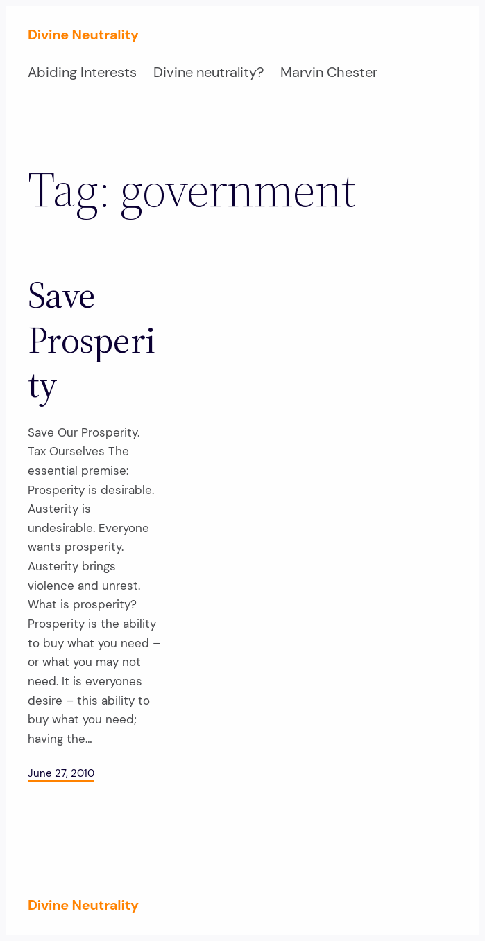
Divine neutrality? (208, 72)
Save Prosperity (91, 339)
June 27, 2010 (61, 773)
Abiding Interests (82, 72)
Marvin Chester (328, 72)
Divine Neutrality (83, 35)
